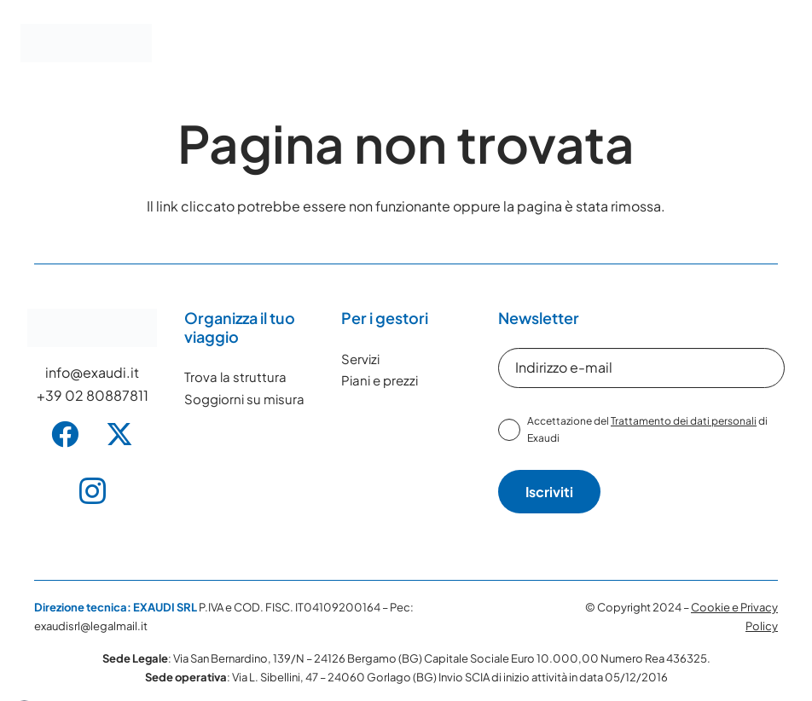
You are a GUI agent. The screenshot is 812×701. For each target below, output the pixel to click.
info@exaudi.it (92, 372)
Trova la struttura (235, 376)
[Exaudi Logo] (86, 43)
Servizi (360, 358)
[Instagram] (92, 491)
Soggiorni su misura (244, 399)
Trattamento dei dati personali (684, 420)
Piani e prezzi (379, 380)
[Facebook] (64, 434)
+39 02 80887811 (92, 395)
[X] (119, 434)
